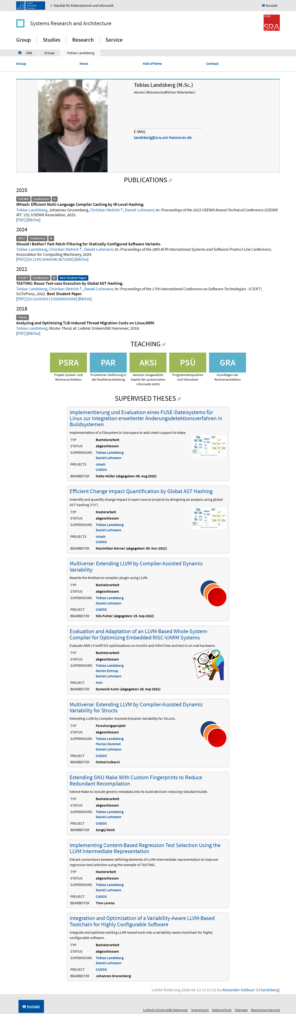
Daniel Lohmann (139, 210)
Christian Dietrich (105, 210)
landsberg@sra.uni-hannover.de (163, 137)
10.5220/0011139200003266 (52, 298)
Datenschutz (221, 1010)
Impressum (200, 1010)
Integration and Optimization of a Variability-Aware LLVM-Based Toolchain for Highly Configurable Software (142, 921)
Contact (212, 63)
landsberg (270, 989)
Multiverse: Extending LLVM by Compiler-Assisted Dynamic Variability (136, 566)
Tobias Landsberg (80, 52)
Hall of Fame (152, 63)
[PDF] (94, 504)
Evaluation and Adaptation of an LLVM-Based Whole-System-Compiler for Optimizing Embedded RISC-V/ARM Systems (139, 634)
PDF (20, 219)
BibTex (33, 219)
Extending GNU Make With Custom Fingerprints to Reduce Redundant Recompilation (136, 780)
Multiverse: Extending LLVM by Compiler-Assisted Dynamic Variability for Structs (136, 707)
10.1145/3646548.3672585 (50, 259)
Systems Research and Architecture (70, 23)
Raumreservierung (265, 1010)
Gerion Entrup (107, 670)
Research (83, 39)
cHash (100, 464)
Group (23, 39)
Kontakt (272, 5)
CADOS (101, 469)
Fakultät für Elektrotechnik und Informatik (84, 5)
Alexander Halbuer (238, 989)
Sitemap (241, 1010)
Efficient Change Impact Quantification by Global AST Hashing (141, 491)
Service (114, 39)
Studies (51, 39)
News (84, 63)
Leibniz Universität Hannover (165, 1010)
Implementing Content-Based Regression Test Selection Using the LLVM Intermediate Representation (145, 848)
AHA (99, 682)
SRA (25, 52)
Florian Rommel (108, 744)
